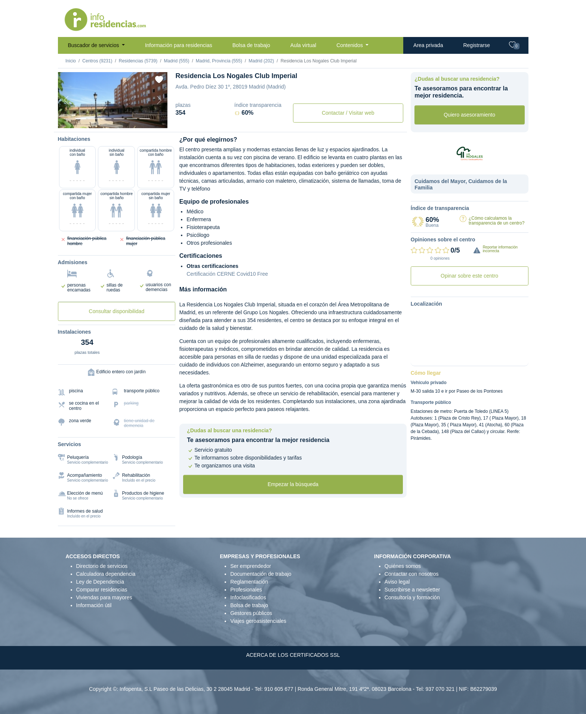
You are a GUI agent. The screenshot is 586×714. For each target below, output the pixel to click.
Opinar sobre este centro (469, 276)
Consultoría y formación (412, 597)
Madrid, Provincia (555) (219, 61)
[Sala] (119, 118)
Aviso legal (397, 582)
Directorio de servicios (102, 566)
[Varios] (132, 118)
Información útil (94, 605)
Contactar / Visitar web (348, 113)
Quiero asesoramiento (469, 115)
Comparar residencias (101, 590)
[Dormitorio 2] (106, 118)
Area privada (428, 45)
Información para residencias (178, 45)
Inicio (70, 61)
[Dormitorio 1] (93, 118)
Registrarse (476, 45)
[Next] (159, 100)
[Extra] (144, 118)
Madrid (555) (176, 61)
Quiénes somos (403, 566)
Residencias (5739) (138, 61)
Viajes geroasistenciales (258, 621)
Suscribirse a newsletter (412, 590)
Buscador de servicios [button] (94, 45)
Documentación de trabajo (260, 574)
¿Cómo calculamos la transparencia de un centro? (496, 221)
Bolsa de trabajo (251, 45)
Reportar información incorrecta (500, 249)
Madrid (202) (261, 61)
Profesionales (246, 590)
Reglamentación (249, 582)
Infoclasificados (248, 597)
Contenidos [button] (350, 45)
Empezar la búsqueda (293, 484)
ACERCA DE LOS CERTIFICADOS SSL (293, 655)
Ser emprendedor (250, 566)
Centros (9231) (97, 61)
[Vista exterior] (80, 118)
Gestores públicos (251, 613)
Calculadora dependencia (106, 574)
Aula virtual (303, 45)
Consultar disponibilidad (117, 311)
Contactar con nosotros (412, 574)
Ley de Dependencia (100, 582)
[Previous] (66, 100)
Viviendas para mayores (104, 597)
